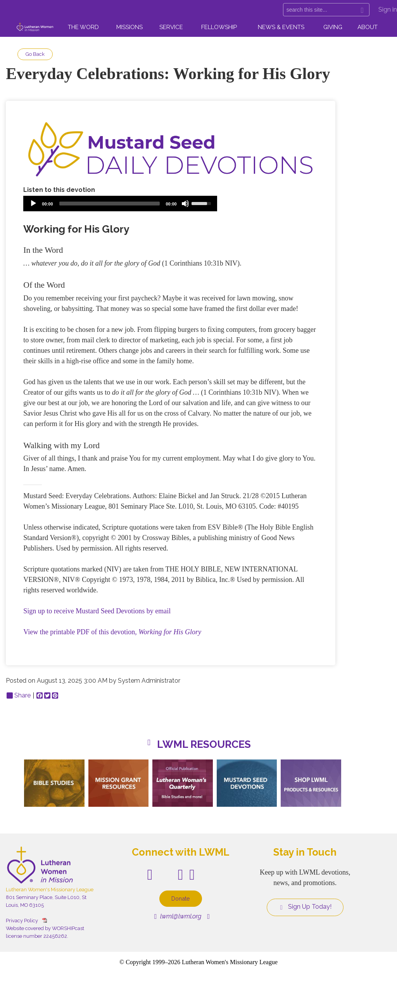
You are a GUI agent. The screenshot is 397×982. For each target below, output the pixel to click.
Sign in (387, 9)
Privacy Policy (22, 920)
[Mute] (185, 203)
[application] (120, 203)
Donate (180, 898)
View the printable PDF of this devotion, (112, 632)
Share (19, 695)
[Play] (33, 203)
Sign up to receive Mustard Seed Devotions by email (97, 611)
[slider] (109, 203)
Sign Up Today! (305, 907)
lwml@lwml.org (177, 916)
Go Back (35, 54)
